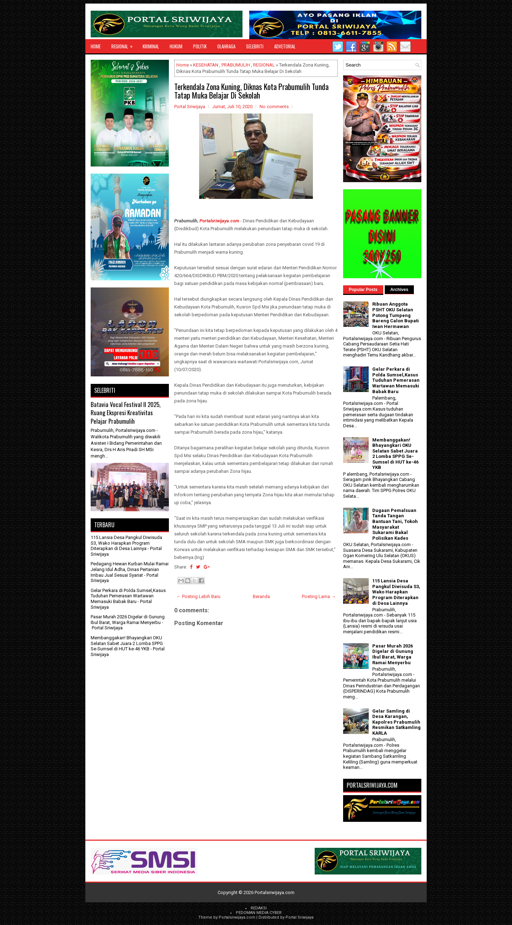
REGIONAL (124, 44)
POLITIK (200, 46)
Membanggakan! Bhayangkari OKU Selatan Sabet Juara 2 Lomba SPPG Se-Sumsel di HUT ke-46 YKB (127, 643)
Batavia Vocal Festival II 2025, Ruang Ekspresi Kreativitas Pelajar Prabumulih (125, 413)
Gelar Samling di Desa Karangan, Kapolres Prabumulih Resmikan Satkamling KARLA (396, 722)
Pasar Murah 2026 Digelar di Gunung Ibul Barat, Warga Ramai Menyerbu (128, 619)
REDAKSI (259, 908)
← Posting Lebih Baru (198, 596)
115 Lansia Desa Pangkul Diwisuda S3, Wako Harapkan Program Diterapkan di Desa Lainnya (126, 543)
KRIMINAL (151, 46)
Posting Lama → (319, 596)
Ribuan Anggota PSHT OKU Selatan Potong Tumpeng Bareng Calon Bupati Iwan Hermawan (395, 315)
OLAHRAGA (226, 46)
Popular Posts (363, 289)
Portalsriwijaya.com (219, 220)
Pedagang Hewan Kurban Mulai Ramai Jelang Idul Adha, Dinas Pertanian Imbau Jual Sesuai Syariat (130, 569)
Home (96, 46)
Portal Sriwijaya (300, 917)
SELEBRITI (254, 46)
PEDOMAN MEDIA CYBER (259, 912)
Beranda (261, 596)
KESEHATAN (205, 65)
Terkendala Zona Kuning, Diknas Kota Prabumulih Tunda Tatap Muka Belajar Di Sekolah (251, 90)
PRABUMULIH (236, 65)
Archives (399, 289)
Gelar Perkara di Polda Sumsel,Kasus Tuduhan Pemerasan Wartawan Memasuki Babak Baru (128, 596)
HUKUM (176, 46)
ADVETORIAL (284, 46)
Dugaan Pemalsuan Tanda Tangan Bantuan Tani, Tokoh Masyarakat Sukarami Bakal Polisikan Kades (395, 524)
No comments (274, 106)
